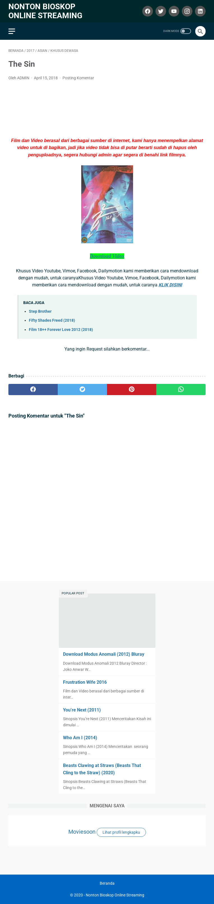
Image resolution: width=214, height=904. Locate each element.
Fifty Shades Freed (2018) (52, 320)
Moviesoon (82, 831)
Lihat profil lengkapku (121, 832)
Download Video (107, 256)
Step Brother (40, 311)
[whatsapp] (181, 389)
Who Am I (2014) (80, 737)
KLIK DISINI (170, 285)
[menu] (11, 31)
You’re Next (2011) (82, 710)
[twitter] (160, 11)
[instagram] (186, 11)
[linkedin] (200, 11)
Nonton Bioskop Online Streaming (45, 11)
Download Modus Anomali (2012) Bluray (103, 654)
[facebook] (147, 11)
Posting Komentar (78, 78)
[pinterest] (131, 389)
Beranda (107, 883)
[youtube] (173, 11)
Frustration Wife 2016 (85, 682)
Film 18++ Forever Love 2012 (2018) (61, 329)
